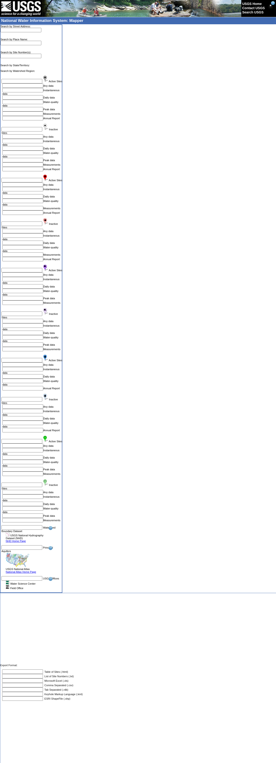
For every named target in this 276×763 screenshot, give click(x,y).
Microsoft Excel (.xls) (55, 680)
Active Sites (55, 81)
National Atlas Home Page (21, 571)
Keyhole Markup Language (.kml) (64, 694)
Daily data (49, 97)
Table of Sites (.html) (55, 671)
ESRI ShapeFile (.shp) (56, 698)
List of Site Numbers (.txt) (58, 676)
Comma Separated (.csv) (58, 685)
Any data (48, 85)
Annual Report (51, 118)
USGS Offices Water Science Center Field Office (30, 583)
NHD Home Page (16, 541)
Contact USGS (253, 8)
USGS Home (252, 4)
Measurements (51, 113)
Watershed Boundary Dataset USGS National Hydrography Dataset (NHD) (28, 534)
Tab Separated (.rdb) (55, 689)
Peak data (49, 109)
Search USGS (252, 12)
